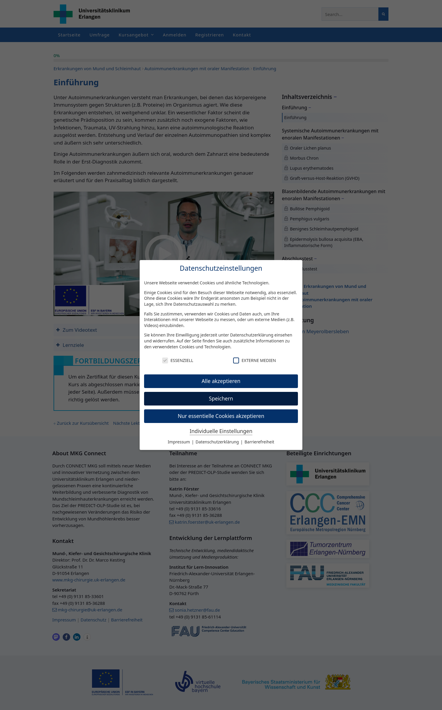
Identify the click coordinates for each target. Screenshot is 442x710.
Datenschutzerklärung (251, 335)
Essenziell (177, 360)
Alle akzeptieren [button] (221, 380)
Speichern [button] (221, 398)
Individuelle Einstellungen (221, 431)
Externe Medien (254, 360)
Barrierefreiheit (259, 442)
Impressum (179, 442)
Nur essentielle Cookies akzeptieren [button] (221, 415)
